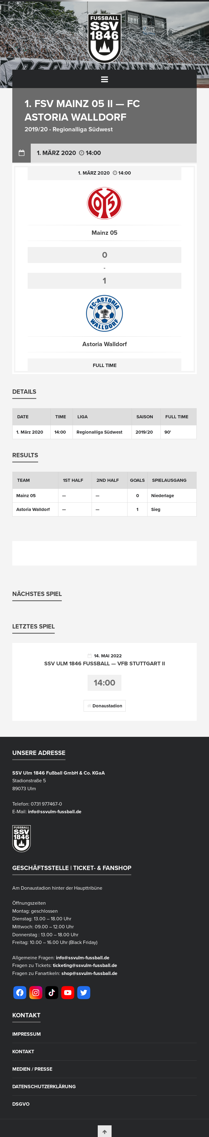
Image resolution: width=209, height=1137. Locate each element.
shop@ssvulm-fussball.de (89, 973)
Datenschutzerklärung (44, 1086)
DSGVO (21, 1104)
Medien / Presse (32, 1069)
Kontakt (23, 1051)
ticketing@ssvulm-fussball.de (85, 965)
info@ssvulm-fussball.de (54, 812)
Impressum (26, 1034)
